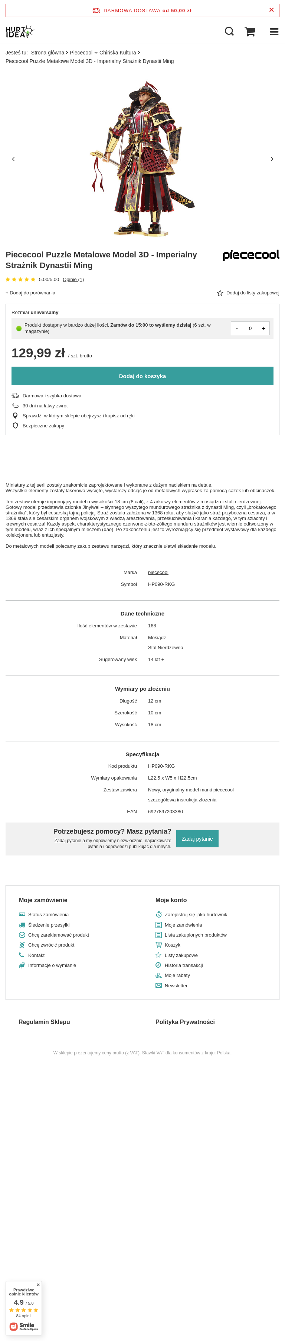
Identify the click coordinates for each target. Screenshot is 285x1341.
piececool (158, 572)
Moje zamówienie (43, 900)
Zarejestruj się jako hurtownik (196, 914)
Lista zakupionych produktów (196, 935)
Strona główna (48, 53)
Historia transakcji (184, 965)
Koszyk (172, 945)
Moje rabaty (177, 975)
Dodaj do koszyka (142, 376)
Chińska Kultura (117, 53)
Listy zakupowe (181, 955)
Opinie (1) (73, 279)
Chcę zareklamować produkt (58, 935)
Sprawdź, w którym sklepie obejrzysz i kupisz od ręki (79, 415)
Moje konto (171, 900)
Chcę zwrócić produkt (51, 945)
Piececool (81, 53)
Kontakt (36, 955)
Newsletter (176, 985)
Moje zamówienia (183, 925)
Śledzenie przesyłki (48, 925)
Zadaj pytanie (197, 839)
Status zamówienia (48, 914)
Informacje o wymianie (52, 965)
